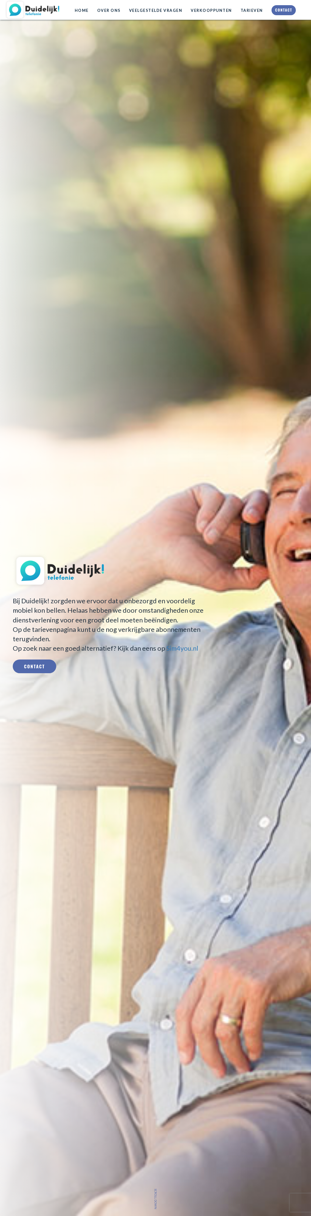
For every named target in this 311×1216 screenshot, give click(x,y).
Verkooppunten (211, 10)
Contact (283, 10)
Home (82, 10)
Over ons (109, 10)
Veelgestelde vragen (156, 10)
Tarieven (252, 10)
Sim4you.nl (182, 648)
